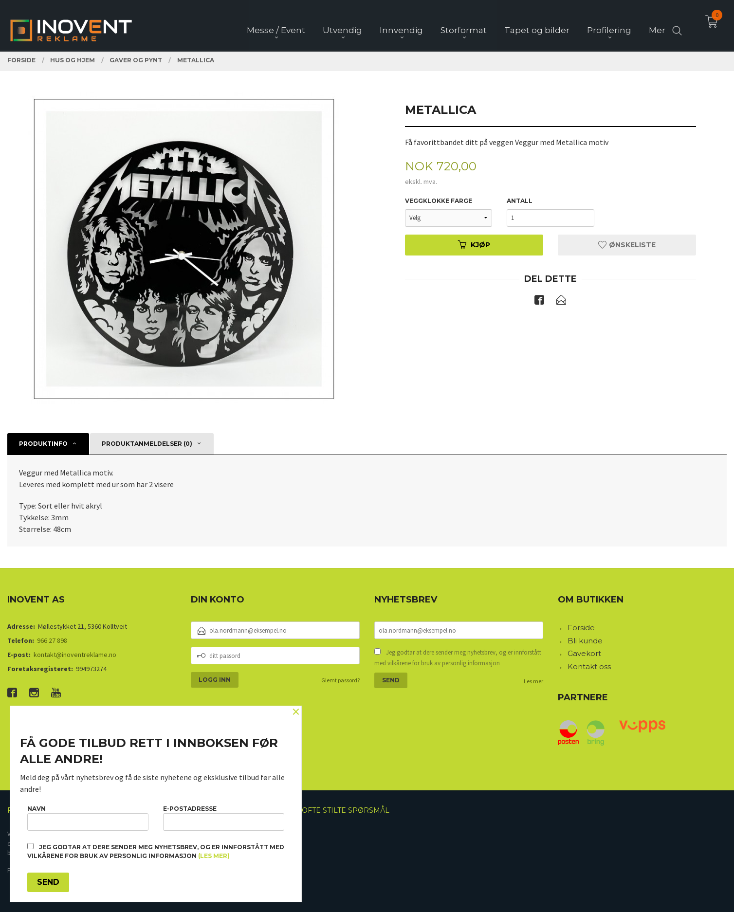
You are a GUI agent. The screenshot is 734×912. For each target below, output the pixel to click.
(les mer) (214, 855)
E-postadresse (223, 818)
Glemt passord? (340, 680)
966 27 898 (52, 640)
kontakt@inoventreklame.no (75, 654)
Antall (519, 200)
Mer (657, 25)
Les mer (533, 681)
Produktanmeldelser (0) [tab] (147, 443)
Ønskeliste (627, 244)
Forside (581, 627)
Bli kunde (585, 640)
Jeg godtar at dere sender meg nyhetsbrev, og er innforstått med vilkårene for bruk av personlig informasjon (457, 657)
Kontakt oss (589, 666)
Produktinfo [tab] (43, 443)
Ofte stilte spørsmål (345, 810)
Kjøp (474, 244)
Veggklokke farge (438, 200)
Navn (87, 818)
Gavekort (584, 653)
